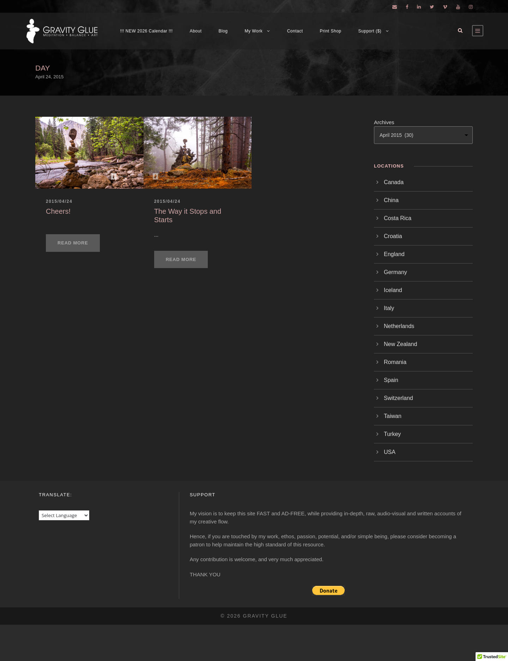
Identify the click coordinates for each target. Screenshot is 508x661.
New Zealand (400, 344)
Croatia (393, 236)
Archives (384, 122)
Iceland (393, 290)
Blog (223, 31)
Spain (391, 380)
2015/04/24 (59, 201)
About (196, 31)
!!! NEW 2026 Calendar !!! (146, 31)
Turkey (392, 434)
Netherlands (399, 326)
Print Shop (330, 31)
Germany (395, 272)
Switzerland (398, 398)
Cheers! (58, 211)
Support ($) (370, 31)
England (394, 254)
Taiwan (392, 416)
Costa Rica (397, 218)
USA (389, 452)
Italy (389, 308)
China (391, 200)
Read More (73, 242)
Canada (394, 182)
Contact (295, 31)
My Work (254, 31)
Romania (395, 362)
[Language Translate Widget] (64, 515)
